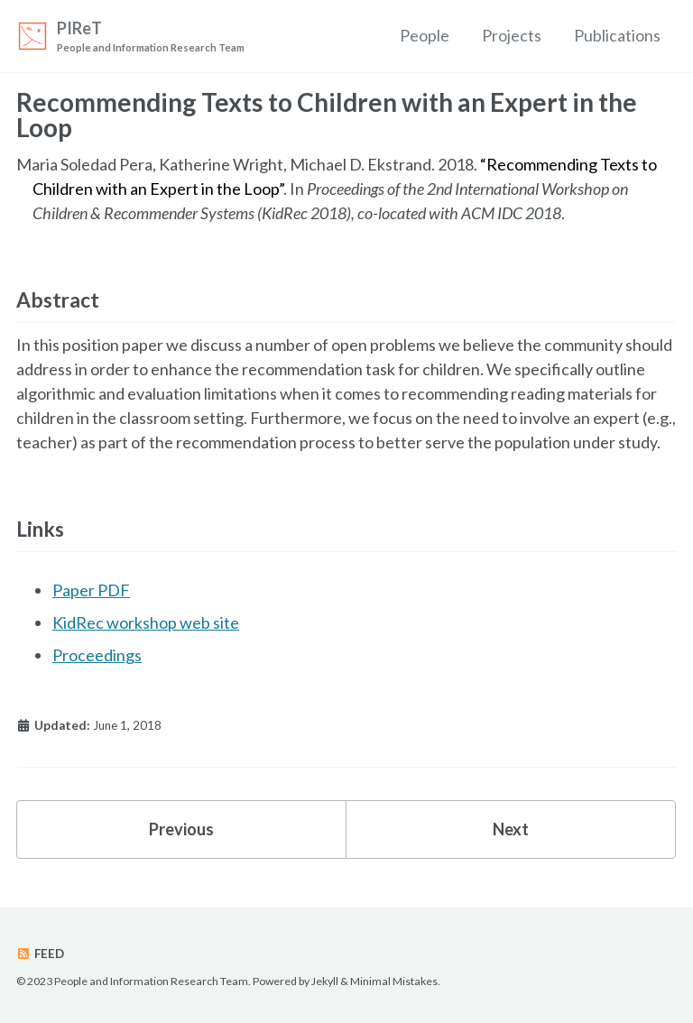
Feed (40, 953)
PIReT (151, 37)
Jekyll (324, 981)
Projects (511, 35)
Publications (617, 35)
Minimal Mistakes (394, 981)
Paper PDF (91, 590)
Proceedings (97, 655)
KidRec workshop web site (145, 622)
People (424, 35)
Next (511, 829)
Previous (181, 829)
